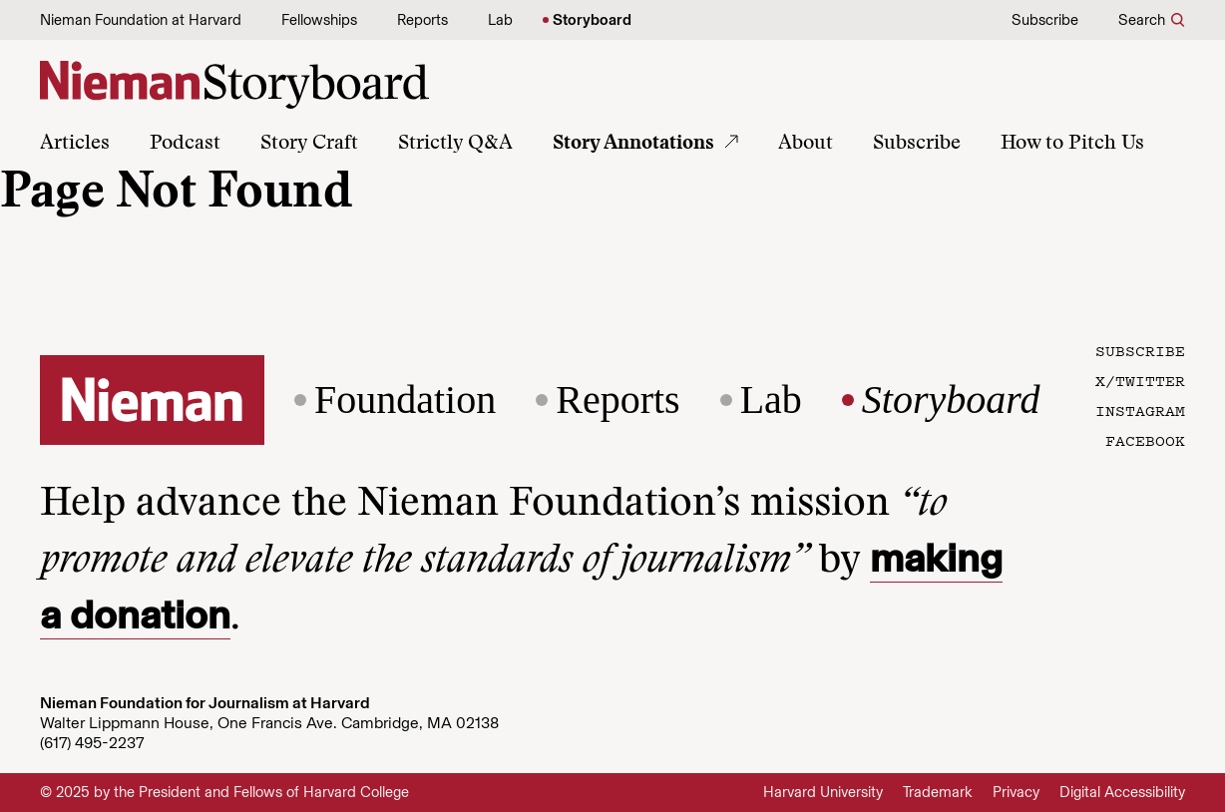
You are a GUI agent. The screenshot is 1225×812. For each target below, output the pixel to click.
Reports (422, 20)
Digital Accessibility (1122, 792)
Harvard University (823, 792)
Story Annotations (633, 144)
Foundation (405, 400)
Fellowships (319, 20)
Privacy (1016, 792)
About (805, 144)
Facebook (1145, 440)
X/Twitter (1140, 380)
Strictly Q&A (455, 144)
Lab (500, 20)
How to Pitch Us (1072, 144)
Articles (75, 144)
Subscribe (1045, 20)
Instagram (1140, 410)
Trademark (938, 792)
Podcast (185, 144)
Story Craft (309, 144)
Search (1141, 20)
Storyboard (592, 20)
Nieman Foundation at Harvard (140, 20)
